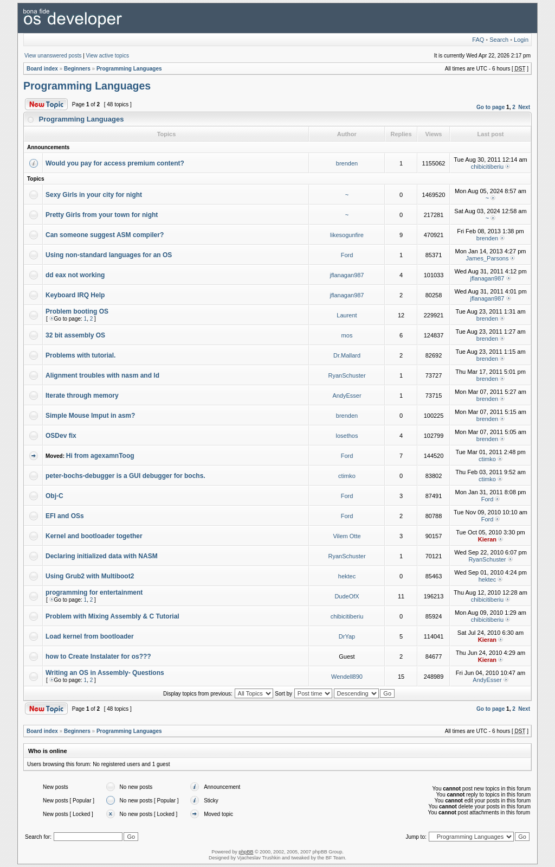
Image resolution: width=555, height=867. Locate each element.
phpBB (245, 852)
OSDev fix (61, 435)
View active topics (107, 56)
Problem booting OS (77, 311)
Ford (347, 255)
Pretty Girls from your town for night (102, 215)
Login (521, 39)
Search (498, 39)
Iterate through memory (82, 395)
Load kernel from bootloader (90, 636)
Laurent (347, 315)
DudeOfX (346, 596)
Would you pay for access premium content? (115, 163)
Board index (42, 69)
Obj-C (54, 496)
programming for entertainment (94, 592)
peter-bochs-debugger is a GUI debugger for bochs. (125, 476)
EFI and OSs (65, 516)
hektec (347, 576)
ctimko (487, 459)
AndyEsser (346, 395)
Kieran (487, 539)
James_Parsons (487, 258)
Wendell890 (347, 676)
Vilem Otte (346, 536)
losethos (347, 435)
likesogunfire (347, 235)
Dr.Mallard (346, 355)
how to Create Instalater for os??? (98, 656)
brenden (347, 163)
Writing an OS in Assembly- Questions (105, 673)
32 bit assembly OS (75, 335)
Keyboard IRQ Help (75, 295)
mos (347, 335)
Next (524, 107)
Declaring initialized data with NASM (102, 556)
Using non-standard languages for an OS (109, 255)
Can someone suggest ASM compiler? (105, 235)
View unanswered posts (52, 56)
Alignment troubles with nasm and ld (102, 375)
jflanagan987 (347, 275)
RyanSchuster (346, 375)
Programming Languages (129, 69)
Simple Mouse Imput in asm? (90, 415)
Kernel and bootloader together (94, 536)
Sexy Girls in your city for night (94, 195)
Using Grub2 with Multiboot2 (90, 576)
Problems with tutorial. (80, 355)
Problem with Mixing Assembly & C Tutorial (112, 616)
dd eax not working (75, 275)
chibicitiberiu (487, 166)
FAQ (478, 39)
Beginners (77, 69)
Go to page (490, 107)
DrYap (347, 636)
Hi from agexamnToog (100, 456)
